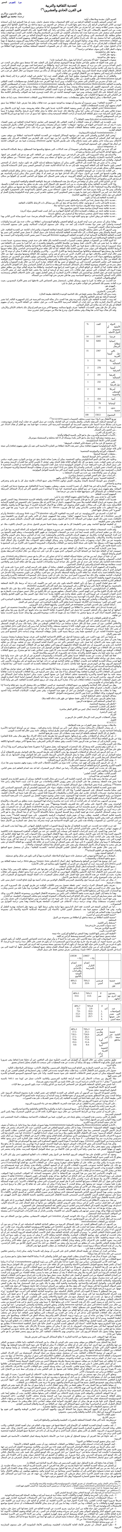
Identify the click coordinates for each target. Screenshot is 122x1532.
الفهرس (12, 2)
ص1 (20, 2)
